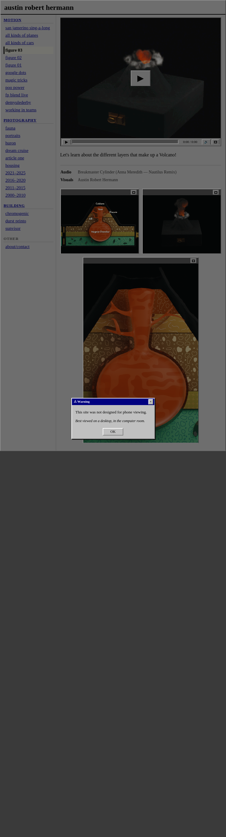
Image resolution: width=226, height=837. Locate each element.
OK (113, 432)
